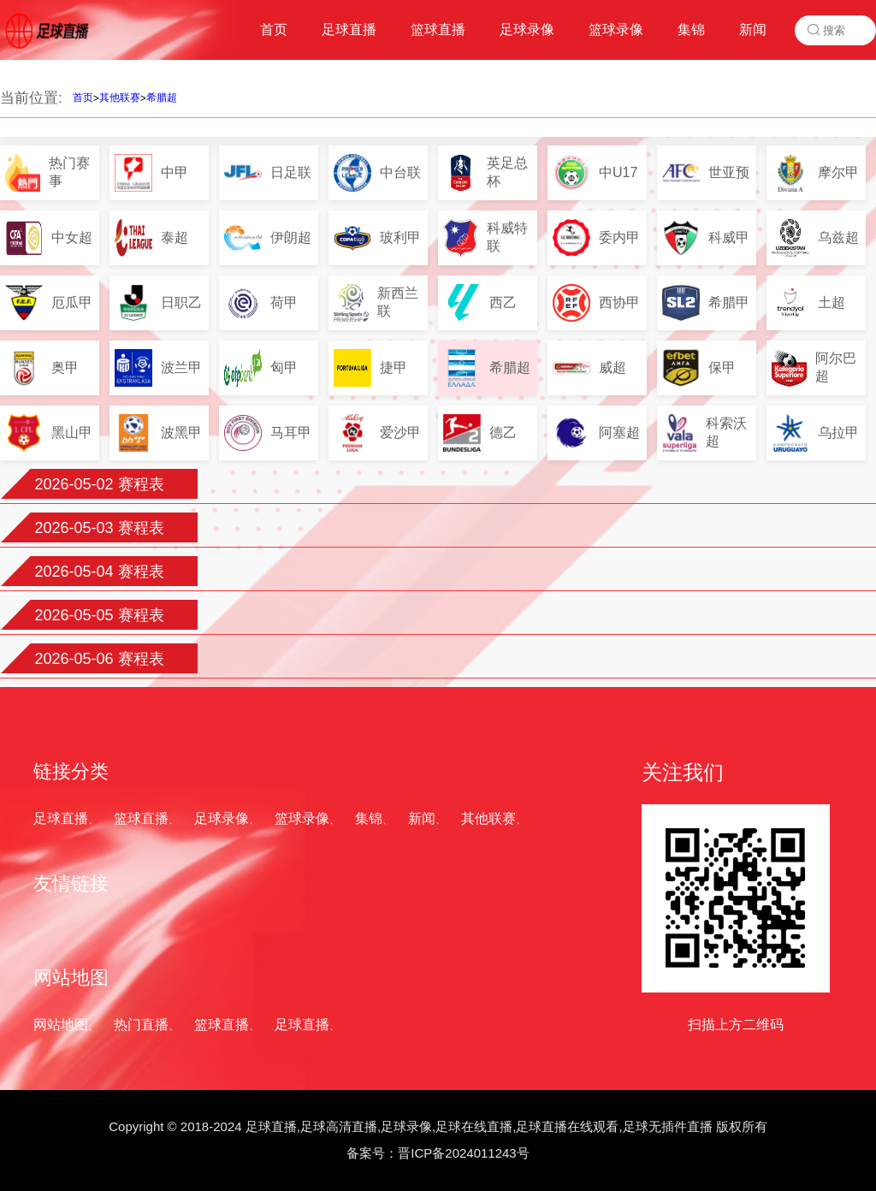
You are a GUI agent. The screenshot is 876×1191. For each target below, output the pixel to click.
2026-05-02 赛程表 (98, 484)
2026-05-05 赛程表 (98, 615)
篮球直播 (141, 818)
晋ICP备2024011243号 (463, 1153)
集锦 (368, 818)
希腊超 (161, 98)
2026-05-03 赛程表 (98, 527)
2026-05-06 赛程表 (98, 658)
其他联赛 (119, 98)
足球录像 (221, 818)
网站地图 (60, 1024)
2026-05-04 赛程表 (98, 571)
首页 (83, 98)
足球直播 (60, 818)
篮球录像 (302, 818)
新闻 (421, 818)
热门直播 (141, 1024)
